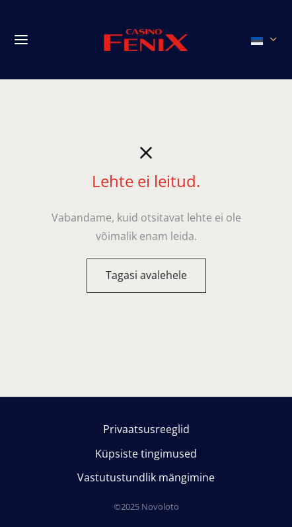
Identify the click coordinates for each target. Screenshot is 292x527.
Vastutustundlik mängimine (146, 477)
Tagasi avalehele (146, 275)
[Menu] (21, 40)
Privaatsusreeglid (146, 429)
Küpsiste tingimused (146, 453)
